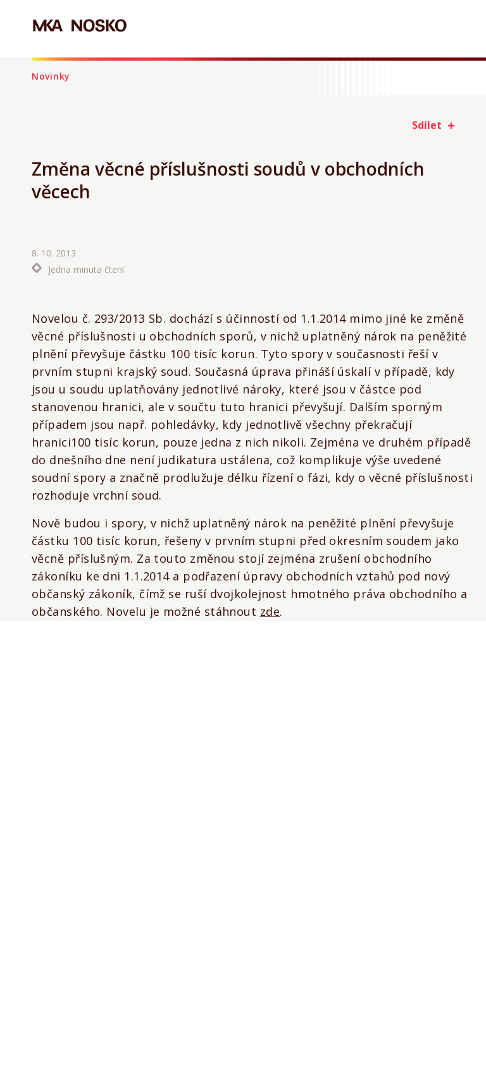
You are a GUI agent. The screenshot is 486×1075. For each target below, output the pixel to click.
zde (270, 611)
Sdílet (427, 125)
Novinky (51, 76)
